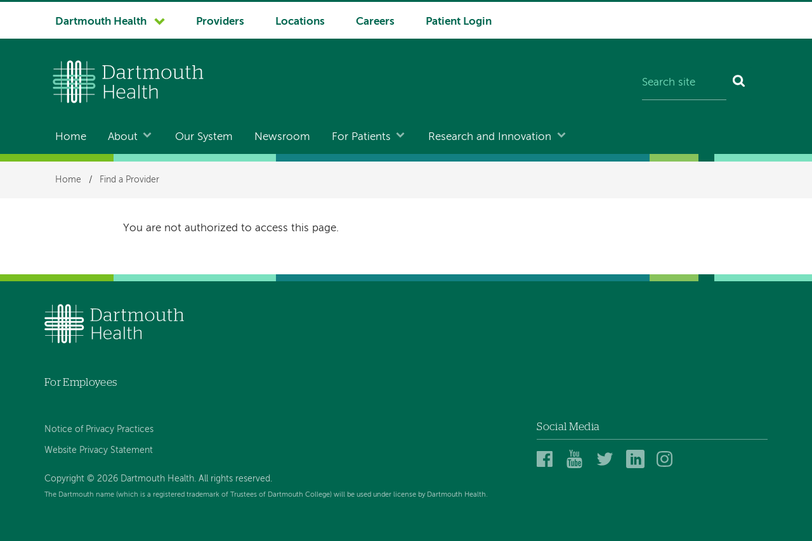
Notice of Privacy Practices (99, 429)
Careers (375, 21)
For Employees (80, 382)
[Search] (739, 83)
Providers (220, 21)
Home (70, 137)
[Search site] (684, 83)
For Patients (361, 137)
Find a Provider (129, 179)
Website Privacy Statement (98, 450)
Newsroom (282, 137)
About (123, 137)
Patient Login (459, 21)
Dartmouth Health (101, 21)
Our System (204, 137)
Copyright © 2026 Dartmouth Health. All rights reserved (157, 478)
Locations (300, 21)
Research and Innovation (489, 137)
